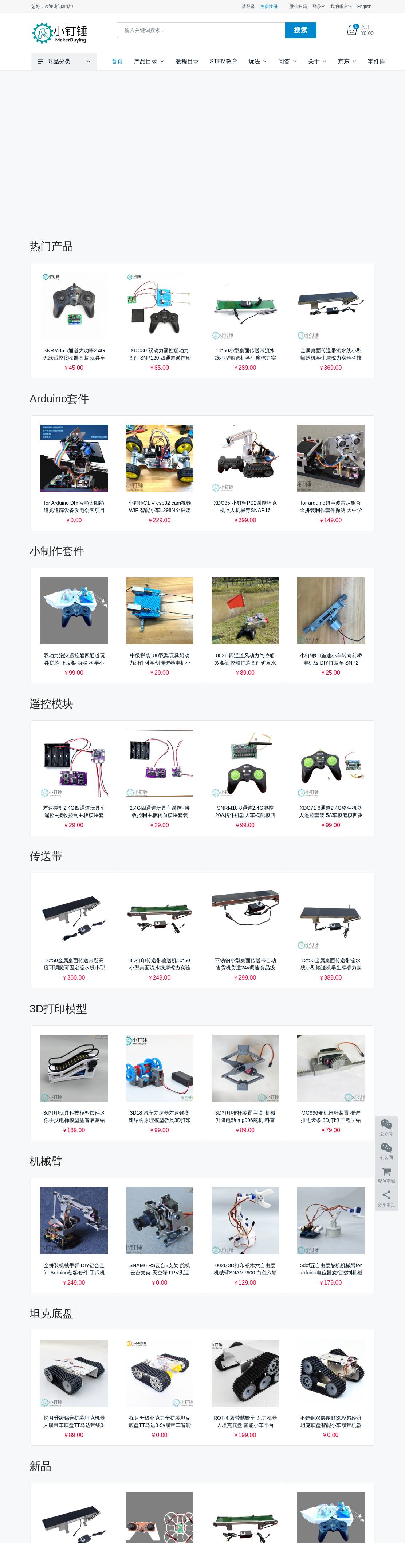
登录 (316, 6)
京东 (344, 61)
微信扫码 (298, 6)
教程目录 (187, 61)
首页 (117, 61)
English (364, 6)
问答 (284, 61)
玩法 (254, 61)
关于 (314, 61)
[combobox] (201, 30)
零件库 (376, 61)
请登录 (248, 6)
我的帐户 (339, 6)
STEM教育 (223, 61)
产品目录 (145, 61)
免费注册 (269, 6)
